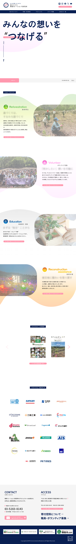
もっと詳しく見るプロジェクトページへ (14, 137)
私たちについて (14, 11)
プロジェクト (39, 11)
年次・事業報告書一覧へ (38, 363)
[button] (69, 347)
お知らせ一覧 (62, 11)
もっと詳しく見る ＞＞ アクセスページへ (52, 508)
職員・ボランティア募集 (55, 518)
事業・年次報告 (27, 11)
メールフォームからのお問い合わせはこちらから (16, 517)
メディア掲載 (51, 11)
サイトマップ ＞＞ (65, 6)
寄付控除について (52, 514)
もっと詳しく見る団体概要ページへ (14, 37)
